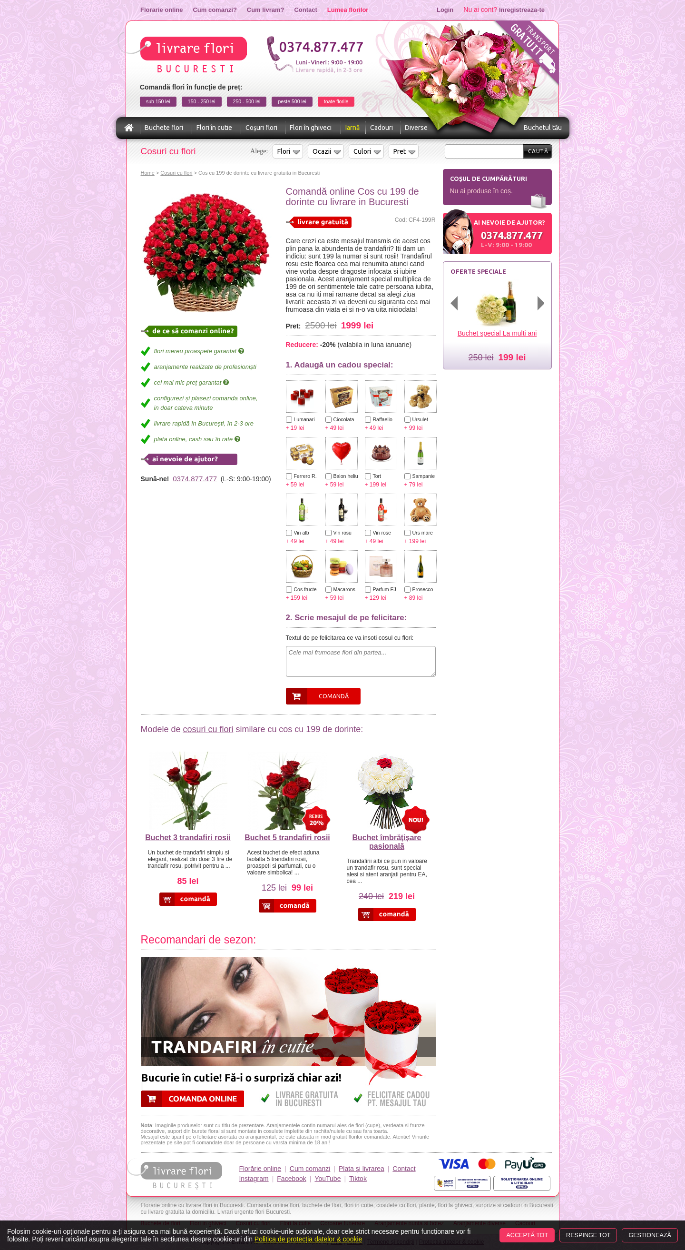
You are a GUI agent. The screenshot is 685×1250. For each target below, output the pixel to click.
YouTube (327, 1178)
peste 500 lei (292, 101)
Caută (538, 151)
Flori (283, 151)
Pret (399, 151)
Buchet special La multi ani (497, 333)
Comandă (334, 696)
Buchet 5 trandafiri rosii (287, 837)
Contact (305, 9)
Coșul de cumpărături (488, 178)
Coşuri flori (261, 127)
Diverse (416, 127)
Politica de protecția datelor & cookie (308, 1239)
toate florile (336, 101)
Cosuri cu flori (176, 173)
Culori (362, 151)
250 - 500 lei (247, 101)
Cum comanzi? (214, 9)
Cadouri (381, 127)
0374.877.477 (195, 479)
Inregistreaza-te (522, 9)
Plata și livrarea (361, 1168)
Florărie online (260, 1168)
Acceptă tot (527, 1235)
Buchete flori (164, 127)
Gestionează (649, 1235)
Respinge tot (588, 1235)
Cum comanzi (310, 1168)
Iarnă (352, 127)
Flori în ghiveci (311, 127)
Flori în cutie (214, 127)
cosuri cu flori (208, 729)
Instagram (253, 1178)
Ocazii (322, 151)
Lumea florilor (348, 9)
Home (148, 173)
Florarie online (161, 9)
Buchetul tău (543, 127)
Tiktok (358, 1178)
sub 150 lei (158, 101)
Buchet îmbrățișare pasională (386, 841)
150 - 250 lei (201, 101)
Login (445, 9)
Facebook (291, 1178)
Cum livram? (265, 9)
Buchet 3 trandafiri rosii (188, 837)
